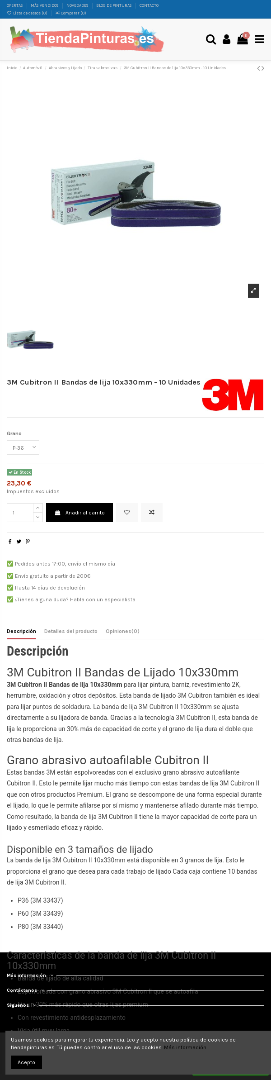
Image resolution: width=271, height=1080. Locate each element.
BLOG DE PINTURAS (114, 5)
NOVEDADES (77, 5)
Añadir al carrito (79, 512)
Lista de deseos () (27, 13)
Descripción (21, 631)
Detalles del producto (71, 631)
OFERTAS (15, 5)
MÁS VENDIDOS (45, 5)
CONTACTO (149, 5)
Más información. (185, 1047)
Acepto (26, 1062)
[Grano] (23, 447)
